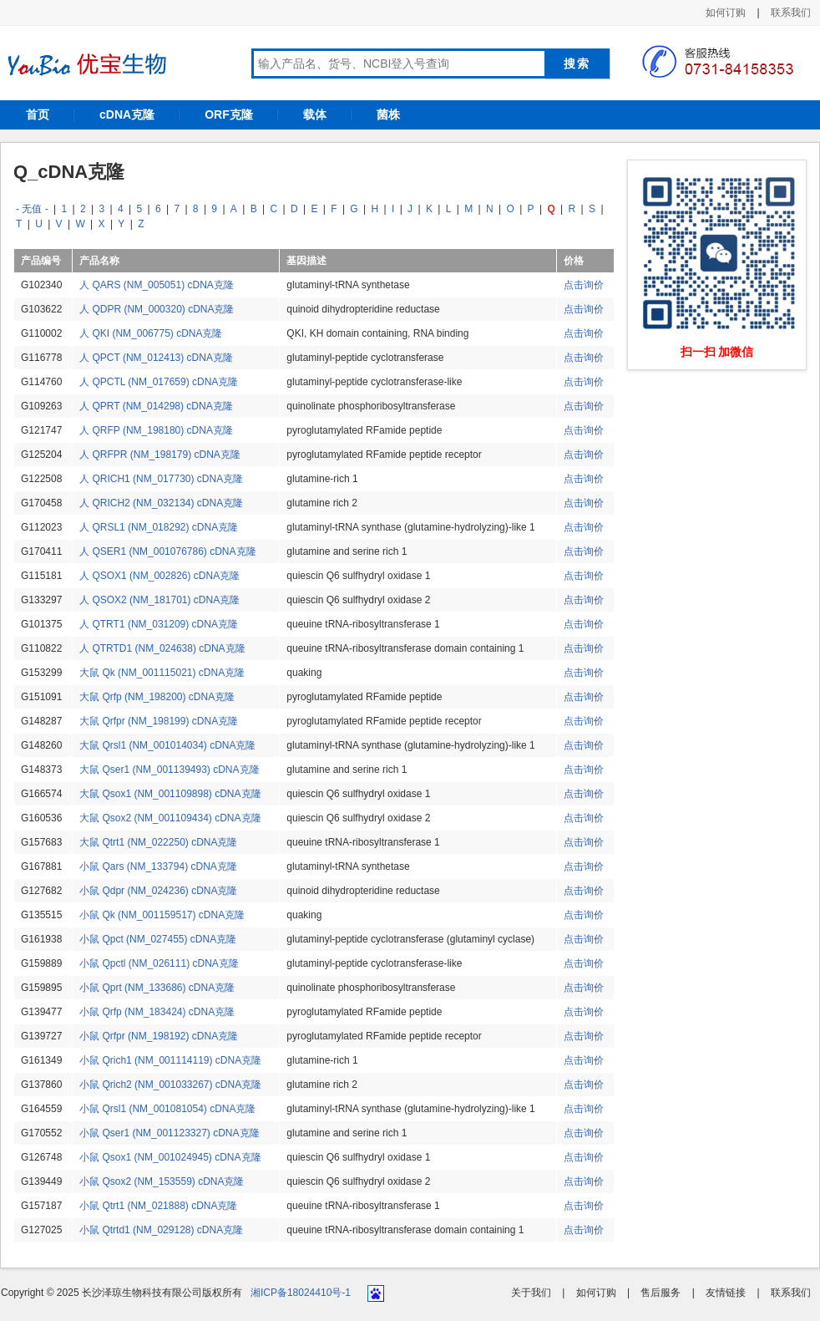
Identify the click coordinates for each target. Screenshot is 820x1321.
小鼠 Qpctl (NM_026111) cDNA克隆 (159, 963)
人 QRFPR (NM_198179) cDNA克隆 (159, 454)
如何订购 (726, 12)
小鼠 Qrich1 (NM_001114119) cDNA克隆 (170, 1060)
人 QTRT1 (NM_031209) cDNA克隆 (158, 624)
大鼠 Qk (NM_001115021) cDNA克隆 (162, 672)
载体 (314, 114)
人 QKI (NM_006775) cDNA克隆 (150, 333)
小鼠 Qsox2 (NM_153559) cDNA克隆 (161, 1181)
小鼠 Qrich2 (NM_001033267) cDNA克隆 (170, 1084)
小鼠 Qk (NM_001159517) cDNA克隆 (162, 915)
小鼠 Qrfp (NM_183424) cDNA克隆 (157, 1012)
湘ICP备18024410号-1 (301, 1292)
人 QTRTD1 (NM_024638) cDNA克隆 (162, 648)
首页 (37, 114)
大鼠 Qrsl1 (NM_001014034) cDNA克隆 (167, 745)
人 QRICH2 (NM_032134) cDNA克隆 (161, 503)
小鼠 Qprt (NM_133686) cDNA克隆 (157, 987)
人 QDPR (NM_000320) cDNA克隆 (156, 309)
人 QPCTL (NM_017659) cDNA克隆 (158, 382)
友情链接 (726, 1292)
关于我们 (531, 1292)
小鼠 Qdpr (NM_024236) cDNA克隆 (158, 891)
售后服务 (660, 1292)
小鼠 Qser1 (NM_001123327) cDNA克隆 (169, 1133)
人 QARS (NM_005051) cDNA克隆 (156, 285)
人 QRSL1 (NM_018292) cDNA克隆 (158, 527)
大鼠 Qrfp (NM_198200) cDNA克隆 (157, 697)
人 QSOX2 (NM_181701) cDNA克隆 (159, 600)
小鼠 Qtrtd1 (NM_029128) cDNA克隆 (161, 1230)
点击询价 (584, 285)
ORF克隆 (229, 114)
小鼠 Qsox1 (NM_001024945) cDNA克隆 (170, 1157)
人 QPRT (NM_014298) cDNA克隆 (156, 406)
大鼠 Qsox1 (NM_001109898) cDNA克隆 (170, 794)
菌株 (388, 114)
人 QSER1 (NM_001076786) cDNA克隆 (167, 551)
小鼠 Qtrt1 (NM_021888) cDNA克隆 (158, 1206)
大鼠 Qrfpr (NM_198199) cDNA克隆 (158, 721)
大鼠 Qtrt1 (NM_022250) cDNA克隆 (158, 842)
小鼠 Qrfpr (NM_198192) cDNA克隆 (158, 1036)
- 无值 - (32, 209)
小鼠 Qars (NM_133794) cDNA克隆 (158, 866)
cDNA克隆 (126, 114)
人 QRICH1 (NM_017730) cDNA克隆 (161, 479)
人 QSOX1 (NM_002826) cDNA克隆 (159, 576)
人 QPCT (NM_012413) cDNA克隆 (156, 357)
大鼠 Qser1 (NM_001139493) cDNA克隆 (169, 769)
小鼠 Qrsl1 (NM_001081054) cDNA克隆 (167, 1109)
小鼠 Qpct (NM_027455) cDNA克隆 (157, 939)
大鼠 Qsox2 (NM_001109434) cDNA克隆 (170, 818)
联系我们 (791, 12)
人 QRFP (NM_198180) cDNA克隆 (156, 430)
